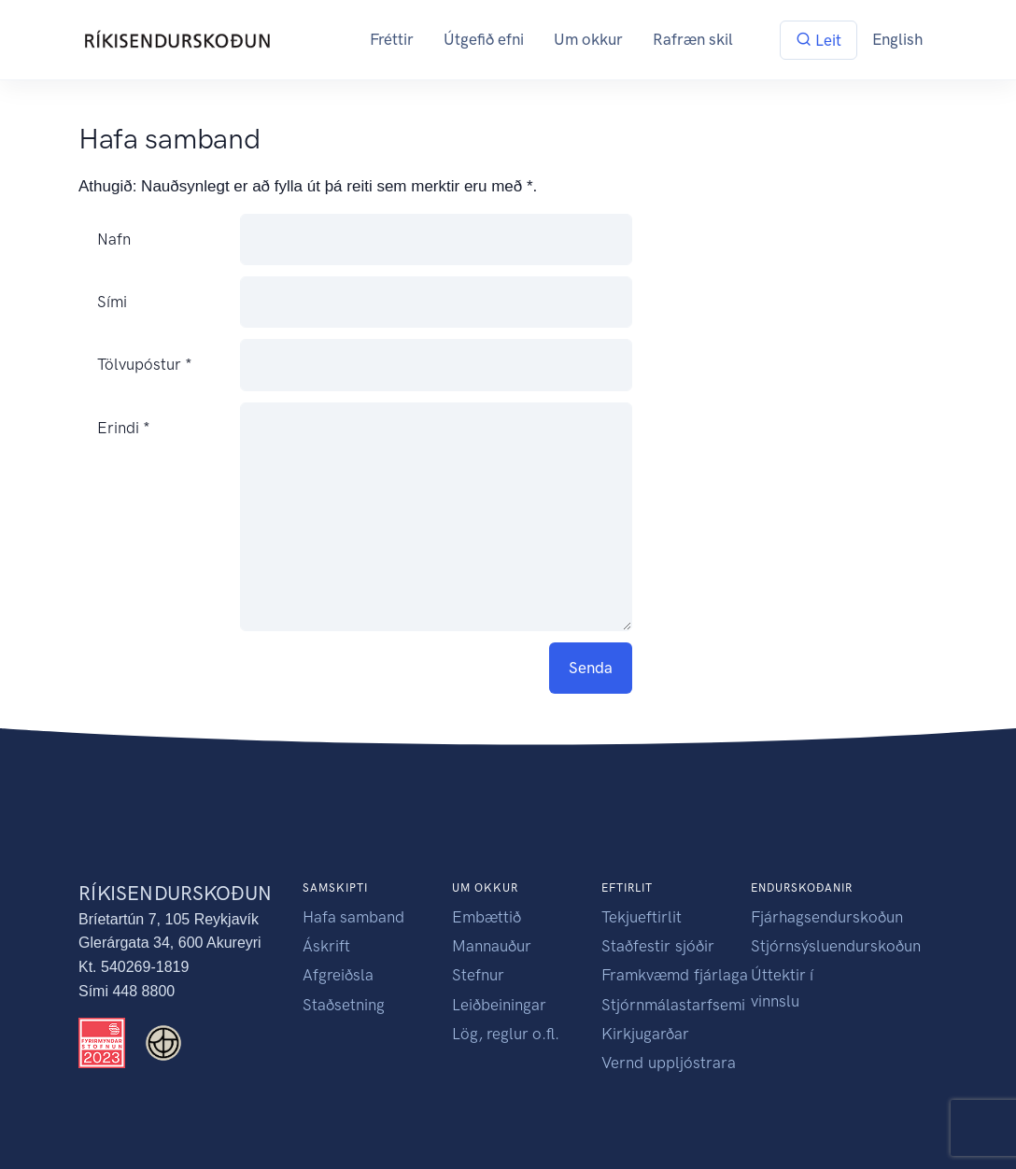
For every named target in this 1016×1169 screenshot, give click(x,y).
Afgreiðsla (338, 974)
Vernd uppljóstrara (668, 1062)
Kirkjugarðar (645, 1033)
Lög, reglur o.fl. (505, 1033)
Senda (591, 667)
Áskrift (326, 946)
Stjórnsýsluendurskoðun (836, 946)
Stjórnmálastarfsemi (673, 1004)
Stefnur (478, 974)
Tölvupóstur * (144, 365)
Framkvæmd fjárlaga (674, 974)
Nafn (114, 239)
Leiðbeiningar (499, 1004)
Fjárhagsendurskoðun (827, 917)
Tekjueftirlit (641, 917)
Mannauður (491, 946)
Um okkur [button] (588, 39)
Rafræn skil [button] (693, 39)
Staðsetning (344, 1004)
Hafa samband (353, 917)
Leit (818, 40)
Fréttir (392, 39)
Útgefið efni (484, 39)
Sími (112, 302)
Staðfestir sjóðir (657, 946)
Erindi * (123, 427)
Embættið (486, 917)
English (897, 39)
